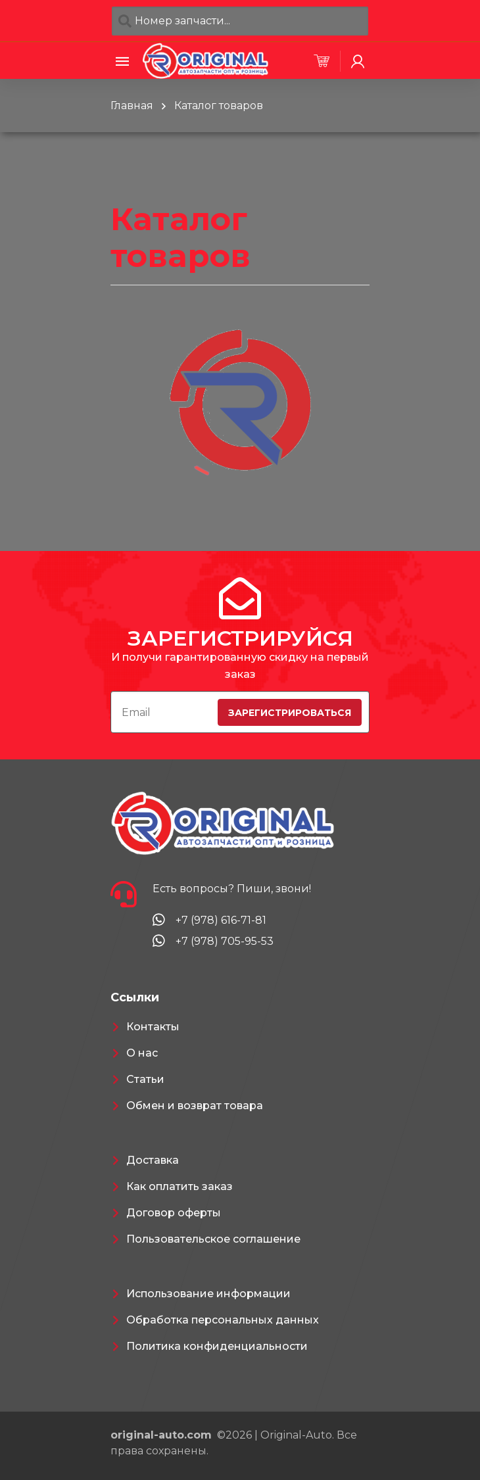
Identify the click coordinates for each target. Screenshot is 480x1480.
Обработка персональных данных (222, 1320)
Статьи (145, 1079)
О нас (142, 1053)
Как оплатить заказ (179, 1186)
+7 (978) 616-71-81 (221, 920)
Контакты (153, 1026)
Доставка (152, 1160)
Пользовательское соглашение (213, 1239)
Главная (131, 105)
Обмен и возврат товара (194, 1105)
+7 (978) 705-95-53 (225, 941)
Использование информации (208, 1293)
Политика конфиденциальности (217, 1346)
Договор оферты (173, 1212)
